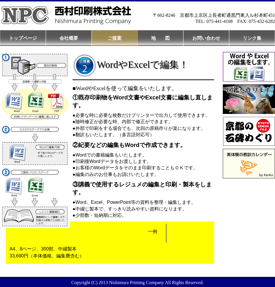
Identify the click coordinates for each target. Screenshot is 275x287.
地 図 (160, 38)
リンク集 (252, 38)
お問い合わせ (206, 38)
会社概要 (68, 38)
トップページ (23, 38)
